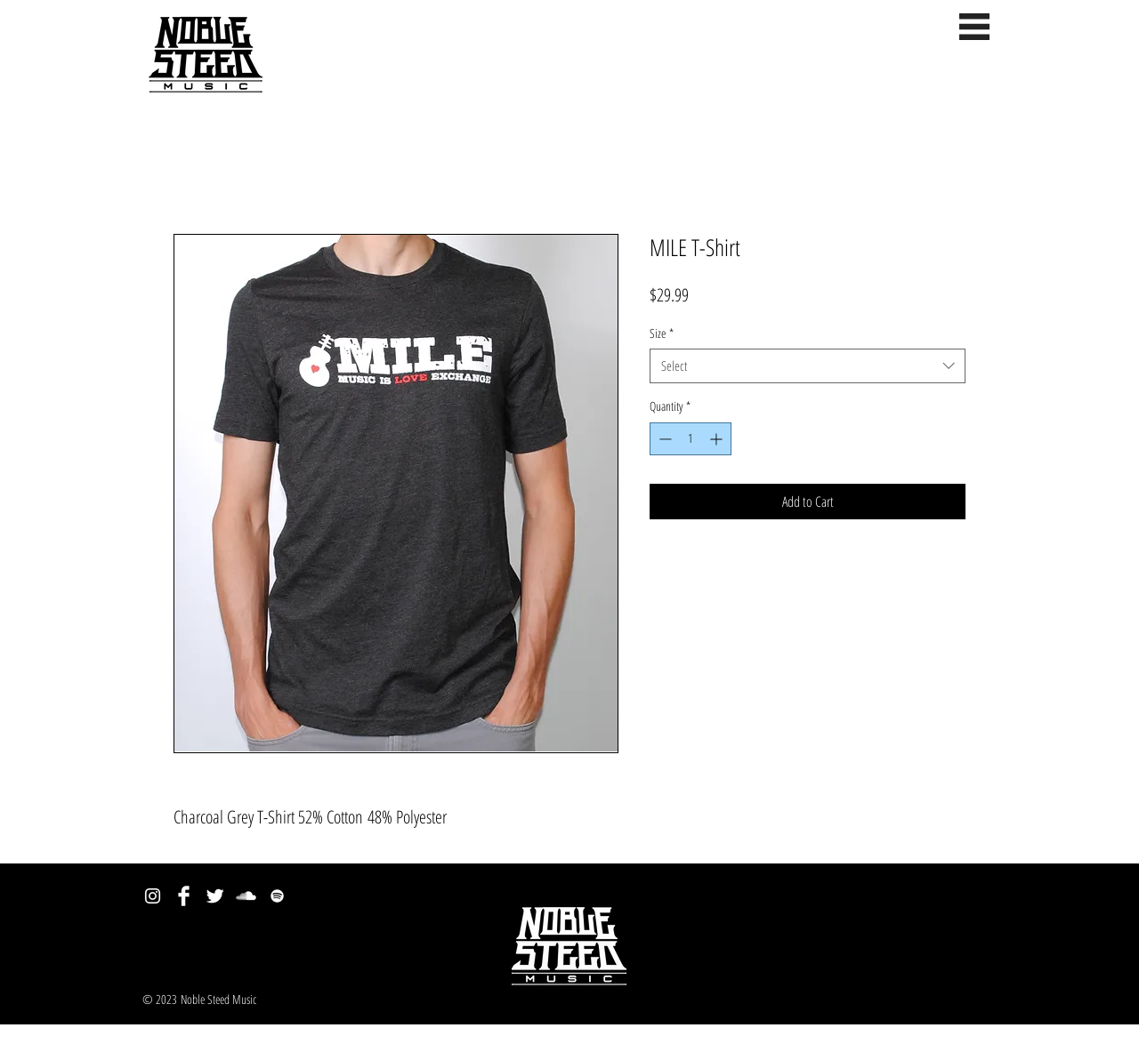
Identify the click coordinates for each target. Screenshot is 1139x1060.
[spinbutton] (691, 438)
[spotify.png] (277, 896)
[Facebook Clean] (184, 896)
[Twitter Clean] (215, 896)
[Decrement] (663, 438)
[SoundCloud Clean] (246, 896)
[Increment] (718, 438)
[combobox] (807, 366)
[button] (974, 26)
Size (662, 333)
